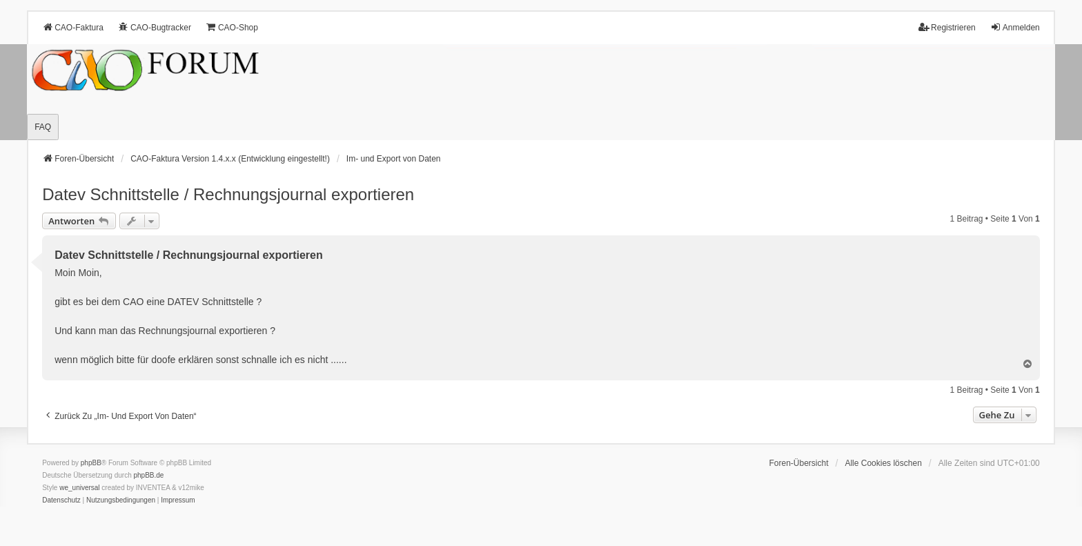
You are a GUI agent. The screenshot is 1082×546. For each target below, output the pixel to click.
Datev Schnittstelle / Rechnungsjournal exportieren (228, 194)
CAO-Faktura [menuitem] (73, 27)
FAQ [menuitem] (43, 127)
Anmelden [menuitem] (1015, 27)
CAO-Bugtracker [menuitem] (154, 27)
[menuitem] (61, 500)
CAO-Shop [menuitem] (232, 27)
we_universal (79, 487)
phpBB (91, 463)
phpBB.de (149, 475)
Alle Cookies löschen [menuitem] (883, 463)
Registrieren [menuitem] (947, 27)
